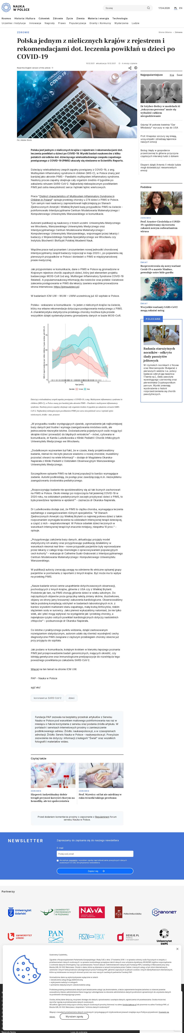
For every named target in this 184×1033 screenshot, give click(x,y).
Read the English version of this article (33, 68)
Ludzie (135, 23)
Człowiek (44, 18)
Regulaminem (102, 816)
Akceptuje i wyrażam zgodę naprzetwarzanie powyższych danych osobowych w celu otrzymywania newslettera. (93, 861)
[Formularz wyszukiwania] (128, 8)
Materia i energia (98, 18)
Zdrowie (58, 18)
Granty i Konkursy (100, 23)
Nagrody (50, 23)
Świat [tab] (179, 75)
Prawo (62, 23)
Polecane (153, 319)
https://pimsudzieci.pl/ (66, 286)
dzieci (71, 698)
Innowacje (35, 23)
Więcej (35, 669)
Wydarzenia (121, 23)
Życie (69, 18)
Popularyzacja (77, 23)
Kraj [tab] (172, 75)
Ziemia (80, 18)
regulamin (73, 860)
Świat (144, 262)
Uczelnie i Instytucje (14, 23)
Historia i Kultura (24, 18)
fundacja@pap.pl (129, 1005)
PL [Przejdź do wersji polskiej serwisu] (175, 8)
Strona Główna (165, 32)
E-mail (60, 848)
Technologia (120, 18)
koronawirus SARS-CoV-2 (47, 698)
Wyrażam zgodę (74, 1016)
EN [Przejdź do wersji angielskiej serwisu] (180, 8)
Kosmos (6, 18)
